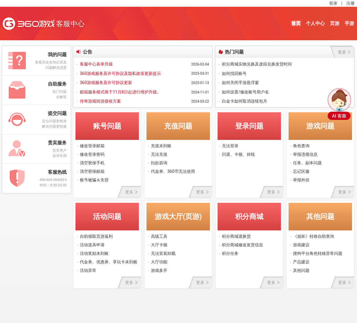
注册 (350, 3)
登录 (333, 3)
